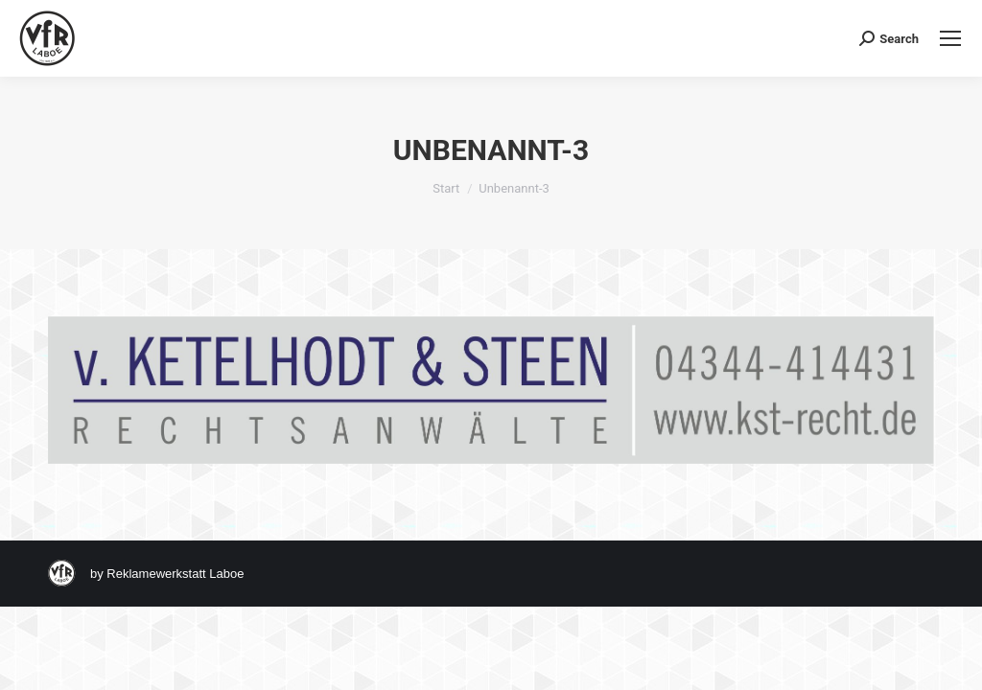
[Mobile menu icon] (950, 38)
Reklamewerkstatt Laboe (175, 573)
